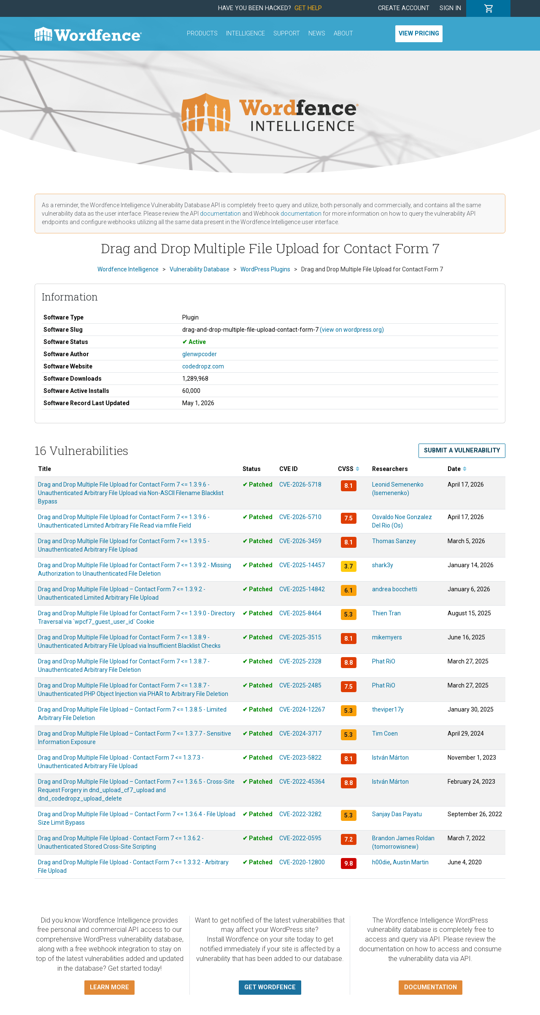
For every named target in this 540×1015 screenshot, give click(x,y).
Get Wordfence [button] (270, 987)
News (316, 33)
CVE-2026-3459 (300, 541)
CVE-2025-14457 (302, 565)
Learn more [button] (109, 987)
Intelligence (245, 33)
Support (286, 33)
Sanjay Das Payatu (397, 814)
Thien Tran (386, 613)
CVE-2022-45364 (302, 781)
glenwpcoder (199, 354)
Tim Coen (385, 733)
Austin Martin (411, 862)
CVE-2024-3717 (300, 733)
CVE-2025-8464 (300, 613)
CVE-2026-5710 (300, 517)
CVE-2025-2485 (300, 685)
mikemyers (387, 637)
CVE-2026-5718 (300, 484)
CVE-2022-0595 (300, 838)
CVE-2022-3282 (300, 814)
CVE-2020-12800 (302, 862)
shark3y (382, 565)
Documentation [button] (430, 987)
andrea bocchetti (394, 589)
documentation (220, 213)
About (343, 33)
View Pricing (419, 33)
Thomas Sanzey (394, 541)
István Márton (390, 757)
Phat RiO (383, 661)
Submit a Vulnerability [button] (462, 450)
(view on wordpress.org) (352, 329)
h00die (381, 862)
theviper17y (388, 709)
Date (457, 469)
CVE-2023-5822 (300, 757)
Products (202, 33)
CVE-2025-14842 (302, 589)
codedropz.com (203, 366)
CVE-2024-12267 (302, 709)
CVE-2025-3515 (300, 637)
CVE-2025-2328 (300, 661)
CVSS (348, 469)
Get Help (308, 8)
